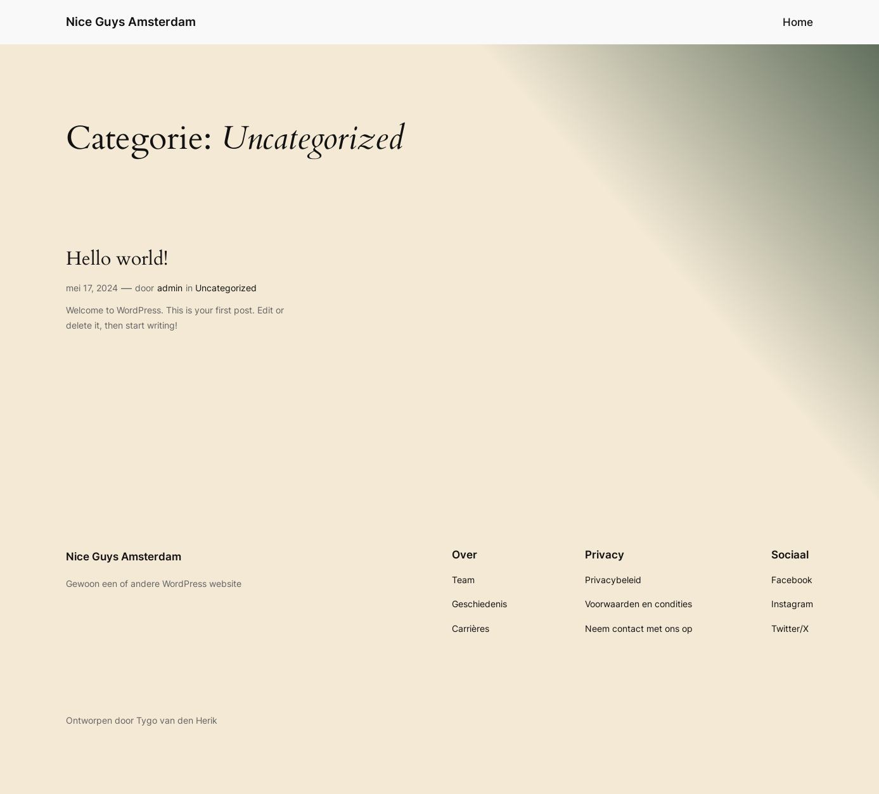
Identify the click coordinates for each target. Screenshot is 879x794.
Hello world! (117, 259)
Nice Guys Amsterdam (131, 21)
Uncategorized (226, 287)
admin (170, 287)
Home (798, 22)
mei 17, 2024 (92, 287)
